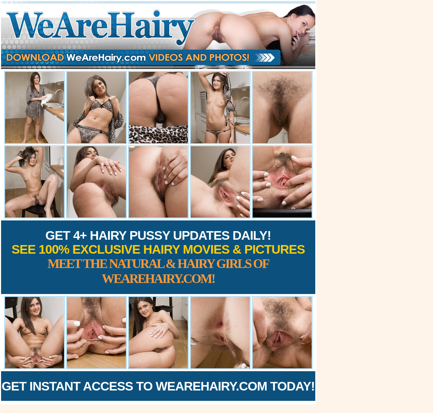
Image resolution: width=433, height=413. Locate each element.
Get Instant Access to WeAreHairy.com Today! (158, 386)
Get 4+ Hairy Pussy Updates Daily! (158, 257)
